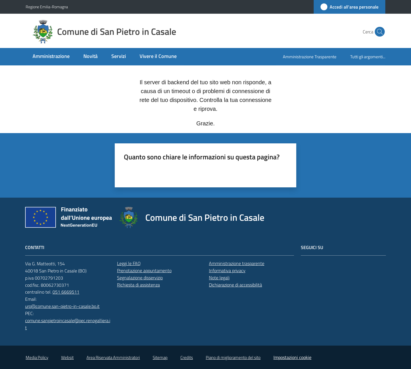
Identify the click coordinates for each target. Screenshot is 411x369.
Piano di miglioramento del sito (233, 357)
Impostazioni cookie (292, 357)
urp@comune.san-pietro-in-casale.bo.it (62, 306)
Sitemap (160, 357)
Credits (186, 357)
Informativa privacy (227, 270)
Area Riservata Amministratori (113, 357)
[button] (378, 32)
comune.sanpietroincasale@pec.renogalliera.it (67, 324)
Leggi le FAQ (129, 263)
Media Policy (37, 357)
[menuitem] (51, 56)
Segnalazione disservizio (140, 277)
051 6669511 (66, 291)
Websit (67, 357)
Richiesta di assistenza (138, 284)
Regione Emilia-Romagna (47, 7)
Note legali (219, 277)
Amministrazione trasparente (236, 263)
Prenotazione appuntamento (144, 270)
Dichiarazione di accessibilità (235, 284)
